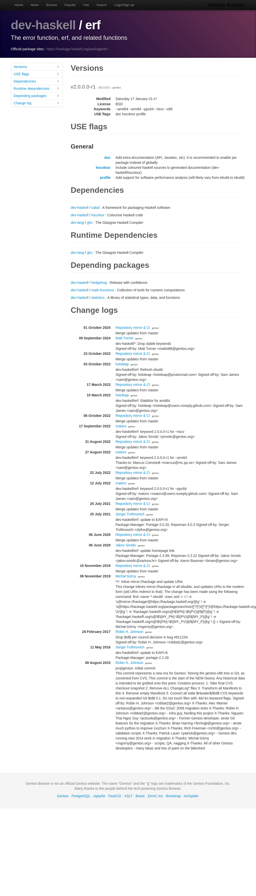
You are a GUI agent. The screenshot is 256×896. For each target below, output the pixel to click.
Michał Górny (126, 576)
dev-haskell (43, 25)
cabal (95, 207)
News (35, 5)
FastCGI (114, 796)
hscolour (103, 167)
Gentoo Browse (226, 5)
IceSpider (191, 796)
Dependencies (37, 81)
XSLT (128, 796)
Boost (140, 796)
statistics (98, 297)
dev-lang (77, 222)
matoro (121, 426)
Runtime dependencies (37, 88)
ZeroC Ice (155, 796)
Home (19, 5)
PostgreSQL (81, 796)
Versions (37, 66)
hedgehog (99, 282)
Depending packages (37, 95)
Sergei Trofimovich (130, 514)
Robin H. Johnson (129, 631)
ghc (90, 222)
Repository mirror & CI (133, 327)
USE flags (37, 74)
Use (86, 5)
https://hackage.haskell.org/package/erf (77, 49)
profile (105, 177)
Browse (51, 5)
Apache (99, 796)
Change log (37, 103)
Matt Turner (125, 338)
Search (101, 5)
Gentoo (63, 796)
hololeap (122, 364)
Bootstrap (173, 796)
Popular (70, 5)
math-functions (102, 290)
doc (107, 157)
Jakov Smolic (126, 545)
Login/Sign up (124, 5)
